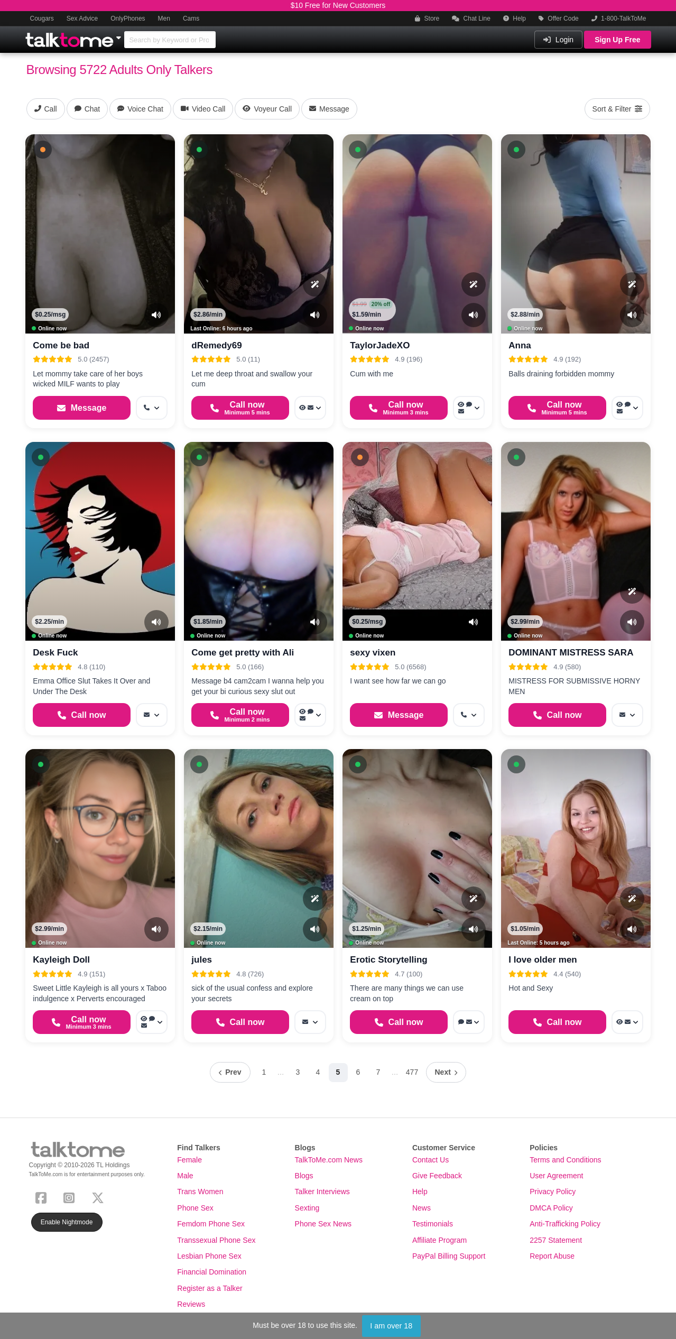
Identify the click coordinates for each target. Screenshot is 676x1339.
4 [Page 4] (318, 1072)
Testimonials (432, 1224)
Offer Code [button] (559, 18)
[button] (43, 150)
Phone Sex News (323, 1224)
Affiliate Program (439, 1240)
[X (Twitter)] (100, 1196)
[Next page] (446, 1072)
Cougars (42, 18)
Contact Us (430, 1160)
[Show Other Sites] (120, 35)
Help (514, 18)
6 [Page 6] (358, 1072)
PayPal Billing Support (449, 1256)
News (421, 1208)
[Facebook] (43, 1196)
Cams (191, 18)
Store (427, 18)
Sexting (307, 1208)
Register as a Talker (209, 1288)
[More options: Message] (152, 715)
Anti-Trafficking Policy (565, 1224)
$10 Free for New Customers (338, 5)
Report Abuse (552, 1256)
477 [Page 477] (412, 1072)
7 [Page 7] (378, 1072)
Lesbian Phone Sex (209, 1256)
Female (189, 1160)
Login (558, 39)
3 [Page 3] (298, 1072)
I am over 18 (391, 1326)
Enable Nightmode (67, 1222)
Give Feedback (437, 1175)
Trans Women (200, 1191)
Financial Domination (211, 1272)
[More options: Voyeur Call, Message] (310, 408)
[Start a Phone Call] (240, 408)
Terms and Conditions (565, 1160)
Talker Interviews (322, 1191)
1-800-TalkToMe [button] (618, 18)
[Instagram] (71, 1196)
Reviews (191, 1304)
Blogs (304, 1175)
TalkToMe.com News (329, 1160)
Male (185, 1175)
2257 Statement (556, 1240)
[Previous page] (230, 1072)
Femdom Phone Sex (211, 1224)
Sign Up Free (617, 39)
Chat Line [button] (471, 18)
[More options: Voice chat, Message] (469, 1022)
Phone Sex (195, 1208)
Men (164, 18)
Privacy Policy (553, 1191)
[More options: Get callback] (152, 408)
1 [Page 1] (264, 1072)
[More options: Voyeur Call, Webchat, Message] (310, 715)
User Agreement (556, 1175)
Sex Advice (82, 18)
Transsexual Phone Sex (216, 1240)
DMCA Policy (551, 1208)
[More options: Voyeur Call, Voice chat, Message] (469, 408)
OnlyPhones (127, 18)
